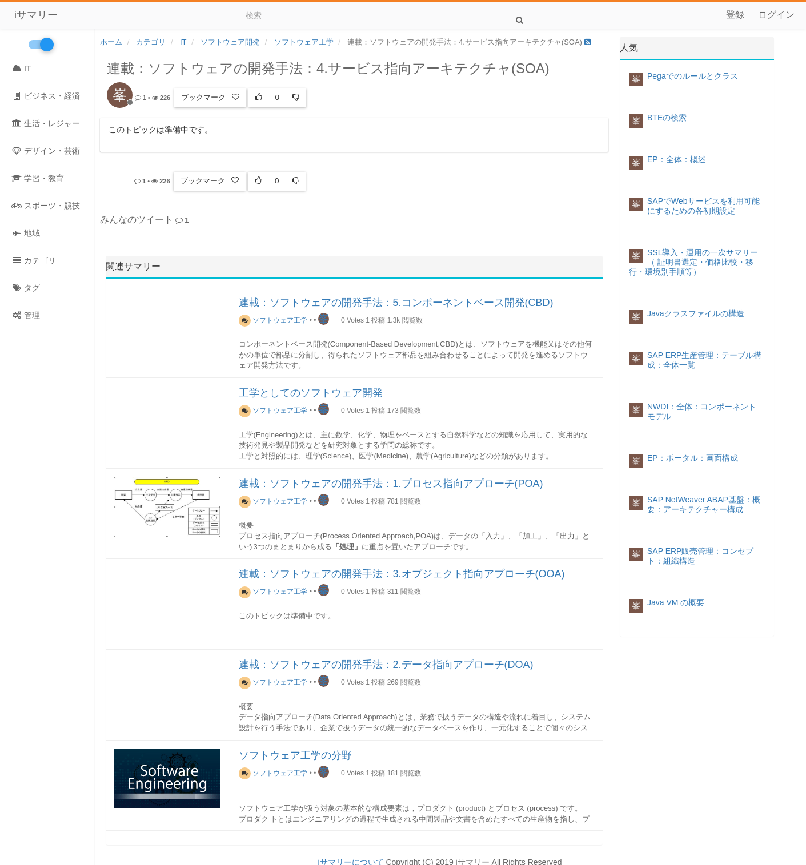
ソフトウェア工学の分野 (295, 752)
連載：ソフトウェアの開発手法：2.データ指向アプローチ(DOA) (386, 661)
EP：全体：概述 (676, 159)
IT (21, 68)
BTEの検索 (667, 117)
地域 (25, 233)
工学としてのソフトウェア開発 (311, 390)
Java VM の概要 (675, 602)
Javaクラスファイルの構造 (695, 313)
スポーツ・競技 (45, 205)
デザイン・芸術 (45, 150)
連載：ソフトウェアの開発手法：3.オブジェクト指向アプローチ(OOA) (402, 571)
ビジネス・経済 (45, 95)
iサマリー (36, 15)
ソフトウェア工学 (273, 317)
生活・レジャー (45, 123)
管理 (25, 315)
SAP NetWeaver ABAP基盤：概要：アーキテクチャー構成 (703, 504)
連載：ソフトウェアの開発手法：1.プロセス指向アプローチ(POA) (391, 480)
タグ (25, 287)
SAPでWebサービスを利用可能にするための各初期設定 (703, 205)
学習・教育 (37, 178)
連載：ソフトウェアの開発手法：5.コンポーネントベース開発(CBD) (396, 299)
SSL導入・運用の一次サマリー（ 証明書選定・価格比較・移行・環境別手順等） (693, 262)
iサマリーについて (350, 859)
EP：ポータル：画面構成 (692, 457)
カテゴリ (33, 260)
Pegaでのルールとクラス (692, 76)
